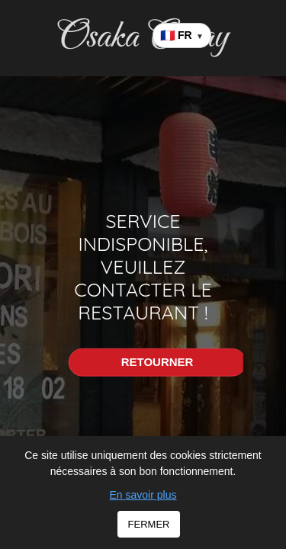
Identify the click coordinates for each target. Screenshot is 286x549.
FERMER (149, 524)
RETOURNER (157, 361)
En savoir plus (143, 495)
